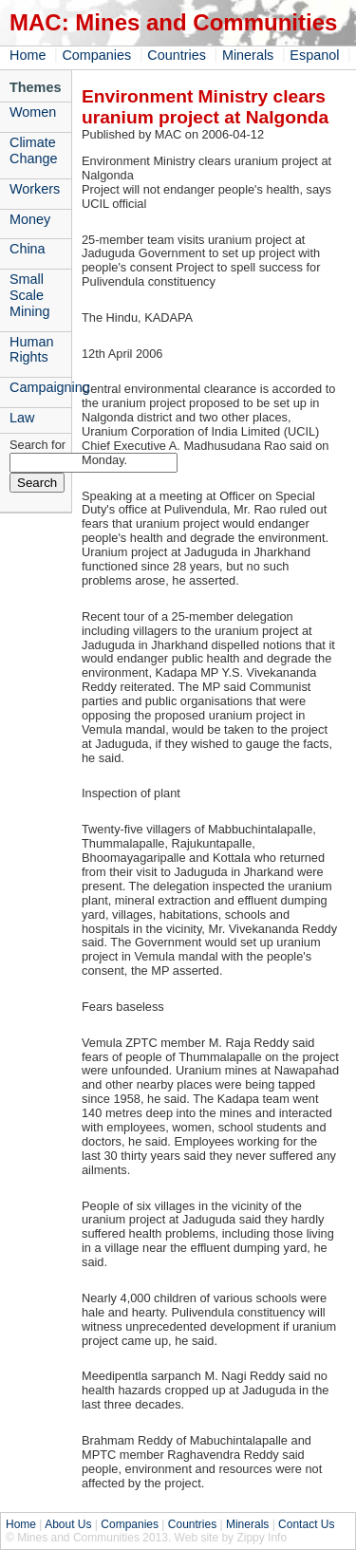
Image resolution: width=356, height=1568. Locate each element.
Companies (96, 55)
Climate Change (33, 150)
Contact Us (306, 1524)
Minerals (247, 55)
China (27, 248)
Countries (176, 55)
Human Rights (31, 349)
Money (29, 219)
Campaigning (40, 387)
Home (27, 55)
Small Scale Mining (29, 295)
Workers (34, 188)
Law (21, 417)
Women (32, 112)
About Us (68, 1524)
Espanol (314, 55)
